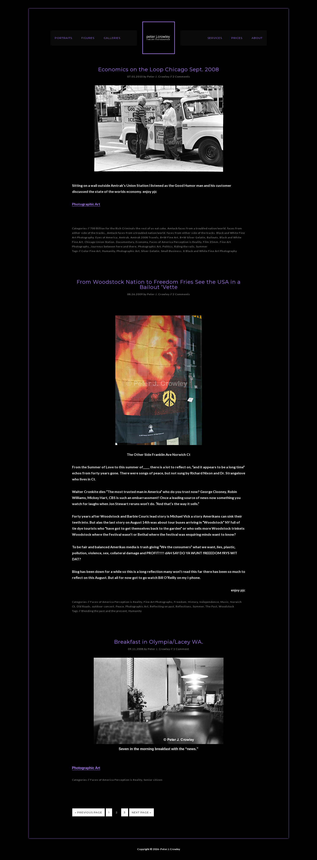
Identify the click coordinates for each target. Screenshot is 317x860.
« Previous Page (88, 812)
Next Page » (141, 812)
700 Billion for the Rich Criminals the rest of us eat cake (128, 228)
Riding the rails (184, 246)
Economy (142, 242)
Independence (209, 601)
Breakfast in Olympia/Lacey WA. (158, 642)
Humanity (108, 251)
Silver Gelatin (150, 251)
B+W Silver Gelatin (192, 237)
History (193, 601)
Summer (202, 246)
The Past (211, 606)
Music (224, 601)
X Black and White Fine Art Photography (210, 251)
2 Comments (181, 76)
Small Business (171, 251)
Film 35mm (210, 242)
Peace (120, 606)
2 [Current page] (116, 812)
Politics (168, 246)
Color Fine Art (91, 251)
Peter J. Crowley (158, 38)
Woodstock (226, 606)
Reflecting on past (162, 606)
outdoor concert (103, 606)
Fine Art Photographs (158, 601)
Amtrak (124, 237)
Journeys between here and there (114, 246)
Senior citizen (153, 779)
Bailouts (212, 237)
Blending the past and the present (104, 611)
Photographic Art (86, 204)
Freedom (180, 601)
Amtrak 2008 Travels (144, 237)
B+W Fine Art (169, 237)
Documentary (125, 242)
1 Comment (181, 649)
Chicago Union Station (99, 242)
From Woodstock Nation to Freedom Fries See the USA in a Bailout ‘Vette (159, 284)
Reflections (183, 606)
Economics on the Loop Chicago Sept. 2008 (158, 69)
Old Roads (83, 606)
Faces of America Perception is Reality (175, 242)
